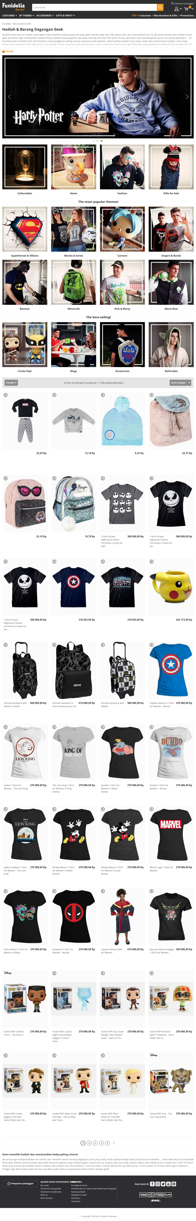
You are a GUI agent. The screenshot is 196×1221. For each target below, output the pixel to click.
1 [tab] (93, 142)
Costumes (8, 15)
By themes (25, 15)
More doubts (47, 1198)
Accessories (43, 15)
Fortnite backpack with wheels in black (15, 705)
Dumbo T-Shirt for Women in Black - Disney (110, 788)
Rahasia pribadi (78, 1191)
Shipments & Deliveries (51, 1191)
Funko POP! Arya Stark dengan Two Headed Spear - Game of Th (112, 1034)
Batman (25, 308)
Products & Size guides (51, 1188)
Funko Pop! (25, 371)
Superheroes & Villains (24, 255)
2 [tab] (97, 142)
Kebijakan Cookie (79, 1194)
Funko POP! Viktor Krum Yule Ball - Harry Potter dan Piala (65, 1116)
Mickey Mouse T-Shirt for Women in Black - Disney (64, 870)
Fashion (122, 193)
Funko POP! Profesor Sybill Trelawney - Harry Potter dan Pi (162, 1034)
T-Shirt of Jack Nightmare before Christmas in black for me (15, 624)
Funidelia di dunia (79, 1185)
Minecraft (74, 308)
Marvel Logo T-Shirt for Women (161, 869)
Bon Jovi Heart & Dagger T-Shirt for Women (162, 951)
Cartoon (122, 255)
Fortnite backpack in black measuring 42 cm (64, 705)
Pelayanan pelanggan (20, 1183)
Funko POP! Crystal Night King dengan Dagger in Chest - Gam (62, 1036)
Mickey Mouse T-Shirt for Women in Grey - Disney (112, 870)
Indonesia (75, 1201)
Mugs (73, 371)
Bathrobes (171, 371)
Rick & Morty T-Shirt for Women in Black (16, 951)
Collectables (24, 193)
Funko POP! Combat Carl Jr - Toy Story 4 (14, 1033)
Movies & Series (73, 255)
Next (187, 96)
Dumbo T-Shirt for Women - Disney (159, 787)
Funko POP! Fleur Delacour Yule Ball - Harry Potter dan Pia (112, 1116)
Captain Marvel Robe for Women (112, 951)
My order (45, 1185)
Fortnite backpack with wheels (112, 705)
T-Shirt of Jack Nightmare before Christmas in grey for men (112, 541)
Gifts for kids (171, 193)
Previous (9, 96)
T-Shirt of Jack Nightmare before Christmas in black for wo (161, 541)
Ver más (9, 51)
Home (73, 193)
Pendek (10, 382)
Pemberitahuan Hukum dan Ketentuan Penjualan (93, 1188)
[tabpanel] (98, 96)
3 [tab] (101, 142)
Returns (44, 1194)
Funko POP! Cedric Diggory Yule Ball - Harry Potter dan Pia (15, 1116)
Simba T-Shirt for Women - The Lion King (16, 787)
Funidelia (6, 23)
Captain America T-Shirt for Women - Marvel (162, 705)
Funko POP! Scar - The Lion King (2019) (161, 1115)
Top (134, 15)
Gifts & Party (64, 15)
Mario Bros (171, 308)
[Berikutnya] (113, 1143)
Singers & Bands (171, 255)
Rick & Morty (122, 308)
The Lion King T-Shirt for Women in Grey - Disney (63, 788)
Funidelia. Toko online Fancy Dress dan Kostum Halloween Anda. (13, 7)
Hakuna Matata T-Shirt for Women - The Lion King (15, 870)
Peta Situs (75, 1198)
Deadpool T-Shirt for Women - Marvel (63, 951)
